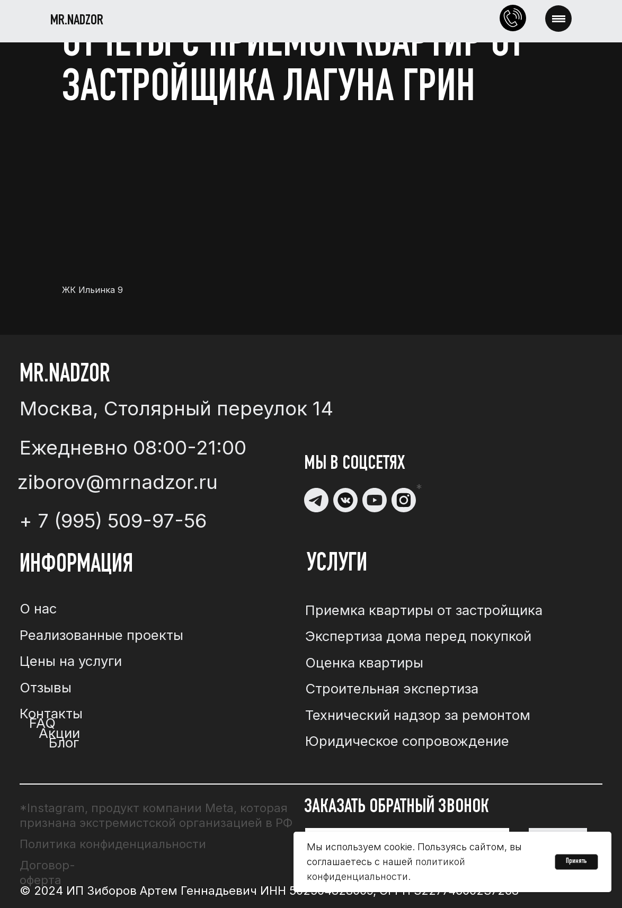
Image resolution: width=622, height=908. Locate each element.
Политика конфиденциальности (113, 844)
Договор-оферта (47, 872)
